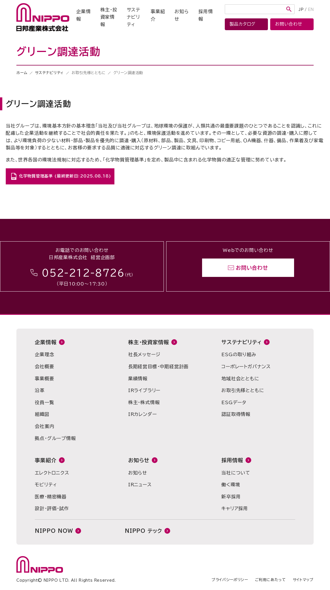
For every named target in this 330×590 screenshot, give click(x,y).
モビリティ (46, 484)
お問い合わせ (252, 267)
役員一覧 (44, 402)
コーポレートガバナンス (246, 366)
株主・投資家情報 (108, 17)
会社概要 (44, 366)
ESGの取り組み (238, 354)
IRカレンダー (142, 414)
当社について (235, 473)
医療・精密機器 (50, 496)
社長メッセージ (144, 354)
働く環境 (230, 484)
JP (301, 9)
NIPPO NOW (54, 530)
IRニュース (140, 484)
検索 (288, 9)
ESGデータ (233, 402)
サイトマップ (303, 580)
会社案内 (44, 426)
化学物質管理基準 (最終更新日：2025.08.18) (65, 176)
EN (311, 9)
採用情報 (205, 15)
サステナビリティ (133, 17)
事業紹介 (158, 15)
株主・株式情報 (144, 402)
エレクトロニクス (52, 473)
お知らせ (181, 15)
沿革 (40, 390)
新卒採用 (231, 496)
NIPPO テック (143, 530)
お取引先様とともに (242, 390)
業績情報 (137, 378)
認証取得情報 (235, 414)
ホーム (21, 73)
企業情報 (83, 15)
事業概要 (44, 378)
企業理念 (44, 354)
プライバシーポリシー (230, 580)
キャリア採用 (234, 508)
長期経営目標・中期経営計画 (158, 366)
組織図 (42, 414)
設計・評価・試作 (52, 508)
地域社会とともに (240, 378)
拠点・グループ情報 (55, 438)
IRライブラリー (144, 390)
